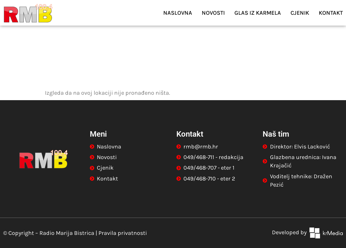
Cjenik (300, 13)
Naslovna (177, 13)
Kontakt (331, 13)
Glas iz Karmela (257, 13)
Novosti (213, 13)
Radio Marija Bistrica (66, 232)
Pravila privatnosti (122, 232)
